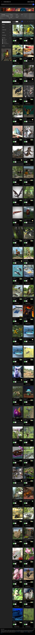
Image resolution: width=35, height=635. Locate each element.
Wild (22, 14)
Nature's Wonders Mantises (17, 560)
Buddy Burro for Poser (16, 77)
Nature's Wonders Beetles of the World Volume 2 (20, 239)
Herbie (14, 540)
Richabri (15, 319)
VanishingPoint (15, 79)
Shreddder (26, 79)
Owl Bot (14, 378)
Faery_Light (26, 501)
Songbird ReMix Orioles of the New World (19, 37)
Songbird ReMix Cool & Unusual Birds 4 (19, 499)
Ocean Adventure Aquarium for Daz (18, 358)
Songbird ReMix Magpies (28, 37)
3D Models (3, 15)
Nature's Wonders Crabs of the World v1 (19, 297)
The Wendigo (26, 259)
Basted (14, 259)
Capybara (25, 479)
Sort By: (17, 23)
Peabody (25, 118)
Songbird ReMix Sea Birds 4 (17, 277)
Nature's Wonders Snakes (28, 378)
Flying (11, 17)
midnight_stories (27, 261)
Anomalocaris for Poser (16, 219)
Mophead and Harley (27, 178)
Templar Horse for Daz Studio (28, 138)
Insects (17, 14)
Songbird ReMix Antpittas (17, 118)
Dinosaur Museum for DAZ (17, 479)
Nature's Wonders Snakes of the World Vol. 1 (19, 398)
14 (29, 21)
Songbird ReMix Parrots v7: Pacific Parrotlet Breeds (20, 138)
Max (13, 459)
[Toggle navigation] (2, 2)
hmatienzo (29, 180)
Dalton (25, 580)
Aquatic (11, 14)
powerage (26, 99)
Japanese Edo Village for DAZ (28, 77)
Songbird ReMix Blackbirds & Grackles (19, 57)
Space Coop (26, 398)
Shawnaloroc (15, 380)
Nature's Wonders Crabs (27, 277)
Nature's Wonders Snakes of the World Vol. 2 (19, 338)
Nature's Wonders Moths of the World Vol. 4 (19, 439)
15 (31, 21)
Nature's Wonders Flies (27, 57)
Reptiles (17, 17)
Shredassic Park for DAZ (27, 540)
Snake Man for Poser (27, 158)
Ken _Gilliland (15, 59)
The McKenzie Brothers (27, 219)
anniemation (26, 180)
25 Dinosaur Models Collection (17, 158)
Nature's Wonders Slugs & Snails (18, 178)
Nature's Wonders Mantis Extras (18, 580)
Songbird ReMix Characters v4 (28, 297)
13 (27, 21)
